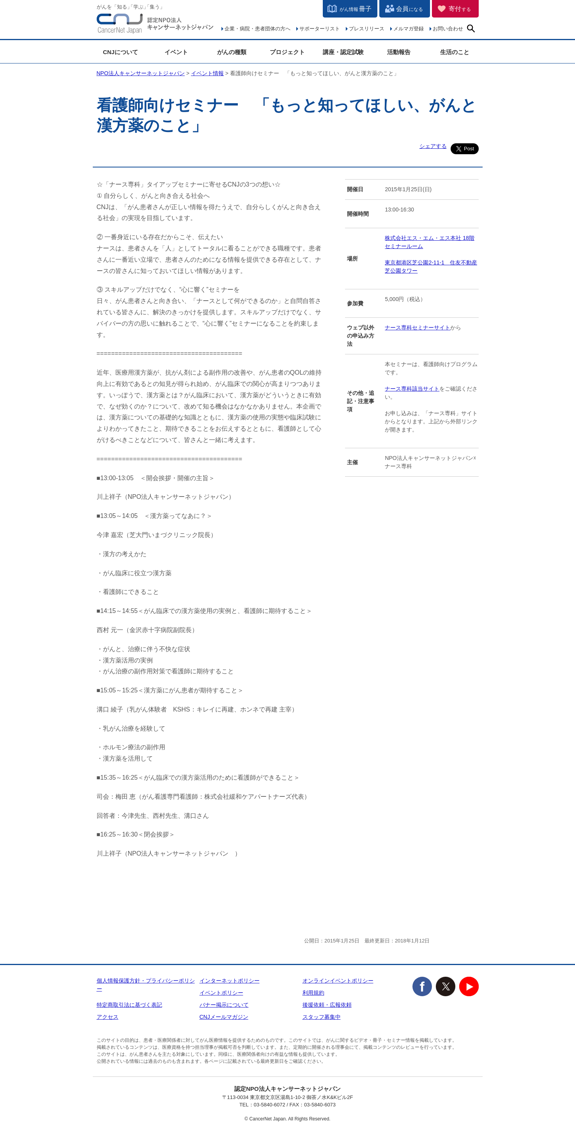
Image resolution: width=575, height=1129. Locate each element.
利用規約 (313, 993)
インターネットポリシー (230, 981)
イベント (176, 52)
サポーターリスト (319, 28)
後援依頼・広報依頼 (327, 1005)
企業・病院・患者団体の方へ (257, 28)
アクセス (108, 1017)
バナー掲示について (224, 1005)
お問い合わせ (448, 28)
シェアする (433, 146)
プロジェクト (287, 52)
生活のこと (454, 52)
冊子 (356, 8)
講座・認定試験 (343, 52)
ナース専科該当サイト (412, 389)
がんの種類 (231, 52)
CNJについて (120, 52)
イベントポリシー (221, 993)
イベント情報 (207, 73)
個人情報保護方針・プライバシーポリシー (146, 985)
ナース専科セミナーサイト (417, 327)
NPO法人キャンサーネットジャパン (155, 25)
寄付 (460, 8)
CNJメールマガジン (224, 1017)
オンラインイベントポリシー (338, 981)
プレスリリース (366, 28)
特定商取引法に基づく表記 (129, 1005)
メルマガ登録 (408, 28)
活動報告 (398, 52)
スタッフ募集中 (322, 1017)
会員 (409, 8)
